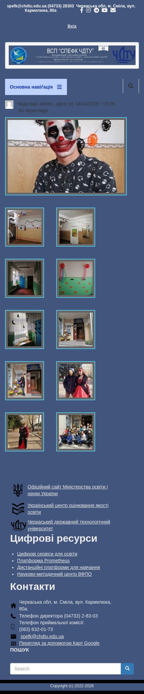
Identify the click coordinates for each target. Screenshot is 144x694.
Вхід (72, 26)
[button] (66, 156)
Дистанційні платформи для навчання (58, 567)
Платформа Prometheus (43, 560)
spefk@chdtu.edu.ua (42, 636)
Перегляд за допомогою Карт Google (59, 643)
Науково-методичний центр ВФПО (54, 574)
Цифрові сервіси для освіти (47, 554)
